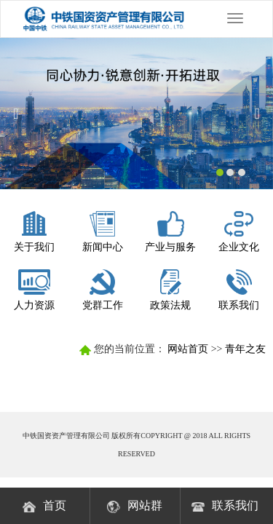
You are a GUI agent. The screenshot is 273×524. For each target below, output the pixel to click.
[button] (20, 113)
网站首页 (187, 349)
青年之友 (245, 349)
